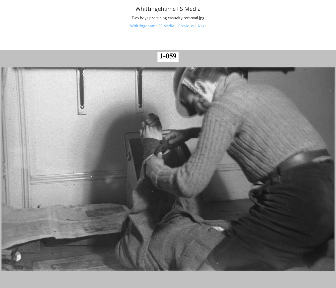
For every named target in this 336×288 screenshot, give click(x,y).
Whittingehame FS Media (152, 26)
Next (202, 26)
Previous (186, 26)
